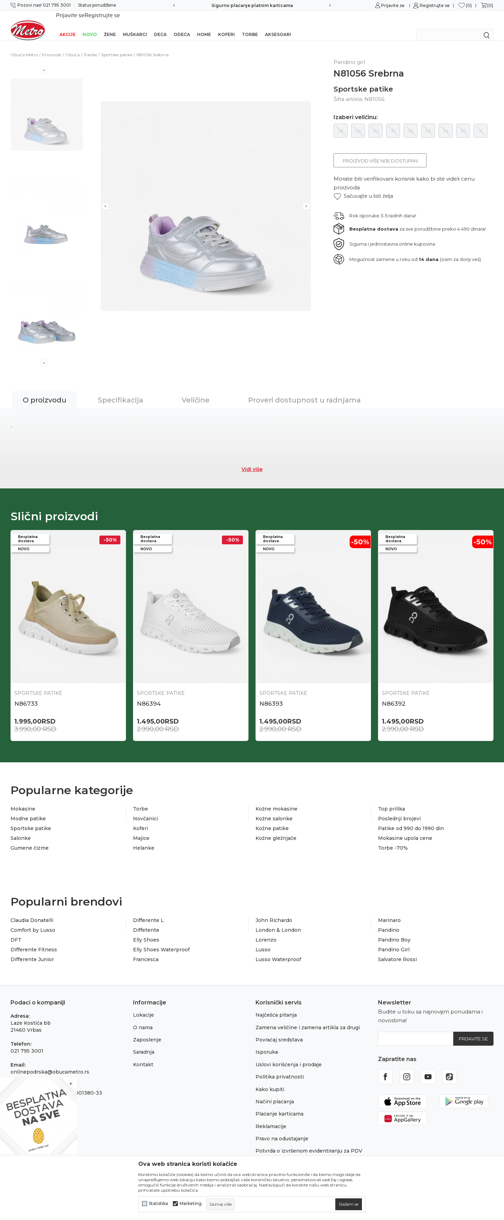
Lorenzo (265, 931)
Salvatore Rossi (397, 950)
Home (204, 25)
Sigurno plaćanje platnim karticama (252, 5)
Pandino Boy (394, 931)
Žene (110, 25)
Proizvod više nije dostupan (380, 151)
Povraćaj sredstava (279, 1030)
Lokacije (143, 1006)
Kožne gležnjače (275, 829)
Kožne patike (272, 819)
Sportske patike (116, 45)
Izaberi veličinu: (356, 108)
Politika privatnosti (279, 1068)
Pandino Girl (394, 940)
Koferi (226, 25)
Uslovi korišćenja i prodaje (288, 1055)
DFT (15, 931)
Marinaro (389, 911)
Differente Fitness (33, 940)
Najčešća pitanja (276, 1006)
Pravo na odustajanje (281, 1129)
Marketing (191, 1203)
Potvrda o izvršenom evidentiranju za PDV (308, 1142)
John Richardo (273, 911)
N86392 (394, 694)
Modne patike (28, 809)
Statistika (158, 1203)
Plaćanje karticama (279, 1105)
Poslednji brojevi (399, 809)
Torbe (250, 25)
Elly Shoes (146, 931)
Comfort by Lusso (32, 921)
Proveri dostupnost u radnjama (304, 391)
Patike (90, 45)
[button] (363, 187)
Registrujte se (435, 5)
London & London (278, 921)
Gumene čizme (29, 839)
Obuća (72, 45)
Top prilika (391, 800)
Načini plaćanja (274, 1092)
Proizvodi (51, 45)
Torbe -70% (393, 839)
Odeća (182, 25)
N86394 (149, 694)
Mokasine (22, 800)
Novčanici (145, 809)
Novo (90, 25)
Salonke (20, 829)
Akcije (67, 25)
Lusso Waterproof (278, 950)
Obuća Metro (24, 45)
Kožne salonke (274, 809)
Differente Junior (32, 950)
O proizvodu (44, 391)
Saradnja (143, 1043)
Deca (160, 25)
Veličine (196, 391)
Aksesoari (278, 25)
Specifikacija (120, 391)
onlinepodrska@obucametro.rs (49, 1063)
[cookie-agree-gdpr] (348, 1204)
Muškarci (135, 25)
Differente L (148, 911)
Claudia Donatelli (31, 911)
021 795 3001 (26, 1042)
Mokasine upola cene (405, 829)
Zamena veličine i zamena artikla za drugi (307, 1018)
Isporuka (266, 1043)
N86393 (271, 694)
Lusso (263, 940)
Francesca (146, 950)
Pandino (388, 921)
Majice (141, 829)
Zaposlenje (147, 1030)
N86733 (26, 694)
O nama (143, 1018)
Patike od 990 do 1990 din (411, 819)
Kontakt (143, 1055)
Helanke (143, 839)
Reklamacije (270, 1117)
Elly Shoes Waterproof (161, 940)
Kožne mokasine (276, 800)
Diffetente (146, 921)
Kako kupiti (269, 1080)
